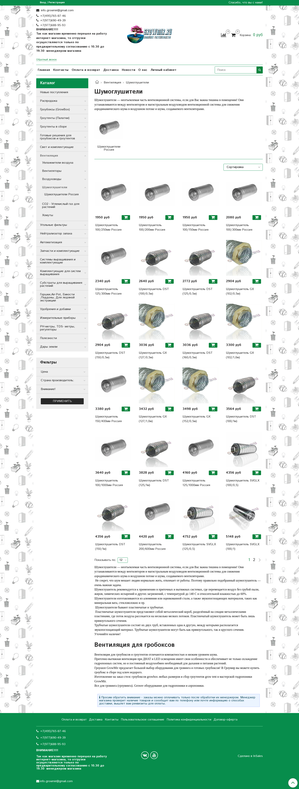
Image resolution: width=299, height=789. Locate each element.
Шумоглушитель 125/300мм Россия (108, 291)
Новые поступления (54, 92)
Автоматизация (51, 242)
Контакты (61, 70)
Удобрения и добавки (55, 309)
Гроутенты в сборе (53, 126)
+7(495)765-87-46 (53, 16)
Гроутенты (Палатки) (54, 118)
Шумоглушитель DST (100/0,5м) (154, 291)
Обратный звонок (46, 60)
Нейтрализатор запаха (56, 233)
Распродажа (48, 101)
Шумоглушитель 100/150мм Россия (195, 227)
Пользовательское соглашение (142, 719)
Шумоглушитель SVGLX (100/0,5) (242, 482)
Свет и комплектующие (57, 147)
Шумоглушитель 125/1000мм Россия (196, 482)
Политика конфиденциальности (189, 719)
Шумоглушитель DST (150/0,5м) (110, 355)
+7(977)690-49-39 (53, 20)
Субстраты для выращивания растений (61, 284)
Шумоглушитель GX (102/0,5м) (240, 291)
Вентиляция (112, 82)
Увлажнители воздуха (57, 163)
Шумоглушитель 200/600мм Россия (152, 546)
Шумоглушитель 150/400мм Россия (108, 418)
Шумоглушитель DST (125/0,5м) (197, 291)
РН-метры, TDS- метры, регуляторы (57, 328)
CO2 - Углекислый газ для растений (60, 205)
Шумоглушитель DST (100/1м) (241, 418)
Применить (62, 401)
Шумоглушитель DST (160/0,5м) (197, 355)
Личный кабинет (163, 70)
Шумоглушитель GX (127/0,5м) (153, 355)
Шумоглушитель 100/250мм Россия (108, 227)
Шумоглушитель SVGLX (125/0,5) (199, 546)
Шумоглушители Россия (61, 194)
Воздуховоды (51, 179)
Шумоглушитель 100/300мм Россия (239, 227)
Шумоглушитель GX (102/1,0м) (240, 355)
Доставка (111, 70)
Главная (44, 70)
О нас (142, 70)
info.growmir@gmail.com (57, 10)
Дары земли (48, 347)
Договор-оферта (225, 719)
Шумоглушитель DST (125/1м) (154, 482)
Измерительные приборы (58, 318)
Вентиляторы (51, 171)
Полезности (48, 338)
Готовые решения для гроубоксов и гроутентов (57, 137)
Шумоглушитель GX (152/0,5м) (196, 418)
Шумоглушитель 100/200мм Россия (152, 227)
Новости (128, 70)
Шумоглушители (54, 187)
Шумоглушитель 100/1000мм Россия (109, 482)
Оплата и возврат (86, 70)
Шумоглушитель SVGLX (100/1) (242, 546)
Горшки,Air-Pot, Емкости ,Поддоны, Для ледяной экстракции (57, 297)
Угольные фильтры (53, 225)
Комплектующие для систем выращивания (60, 272)
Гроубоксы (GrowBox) (55, 109)
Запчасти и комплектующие (60, 251)
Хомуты (47, 215)
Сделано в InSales (250, 756)
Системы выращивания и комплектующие (58, 261)
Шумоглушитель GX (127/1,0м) (153, 418)
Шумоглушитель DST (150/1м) (110, 546)
